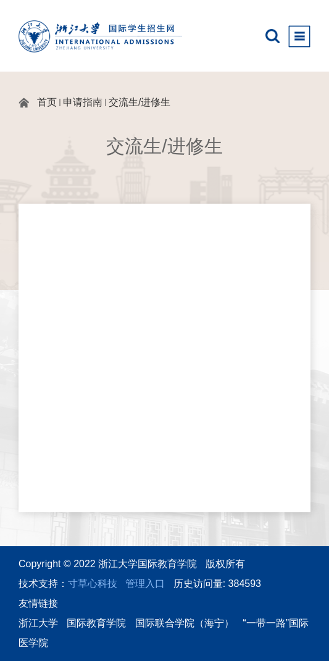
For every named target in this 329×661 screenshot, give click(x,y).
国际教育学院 (96, 623)
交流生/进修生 (139, 102)
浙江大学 (38, 623)
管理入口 (145, 583)
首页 (47, 102)
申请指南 (82, 102)
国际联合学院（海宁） (184, 623)
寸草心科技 (92, 583)
